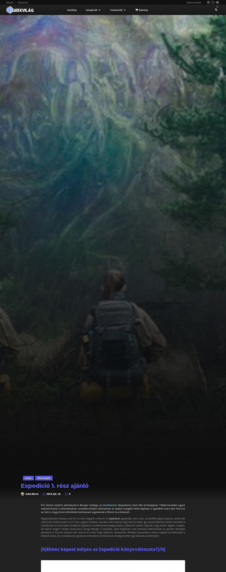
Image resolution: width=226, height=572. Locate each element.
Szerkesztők (117, 9)
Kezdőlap (72, 9)
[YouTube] (217, 2)
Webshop (141, 9)
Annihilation (110, 505)
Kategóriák (93, 9)
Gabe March (32, 494)
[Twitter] (213, 2)
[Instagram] (217, 6)
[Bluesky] (208, 2)
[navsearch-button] (216, 10)
